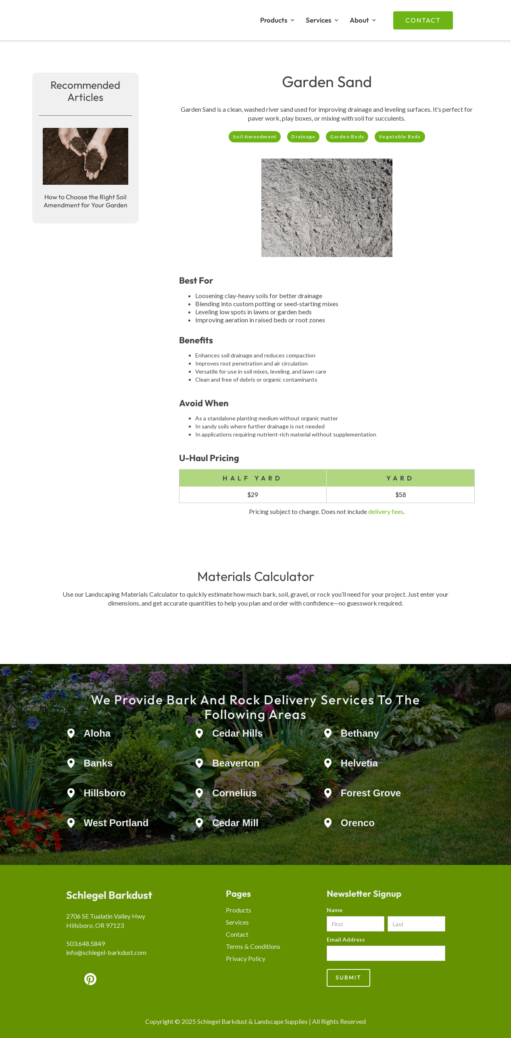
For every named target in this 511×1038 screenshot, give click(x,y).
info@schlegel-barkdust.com (106, 952)
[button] (277, 20)
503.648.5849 (85, 943)
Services (237, 922)
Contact (423, 20)
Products (238, 910)
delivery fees (385, 511)
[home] (110, 20)
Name (334, 909)
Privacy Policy (245, 958)
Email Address (346, 939)
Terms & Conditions (253, 946)
